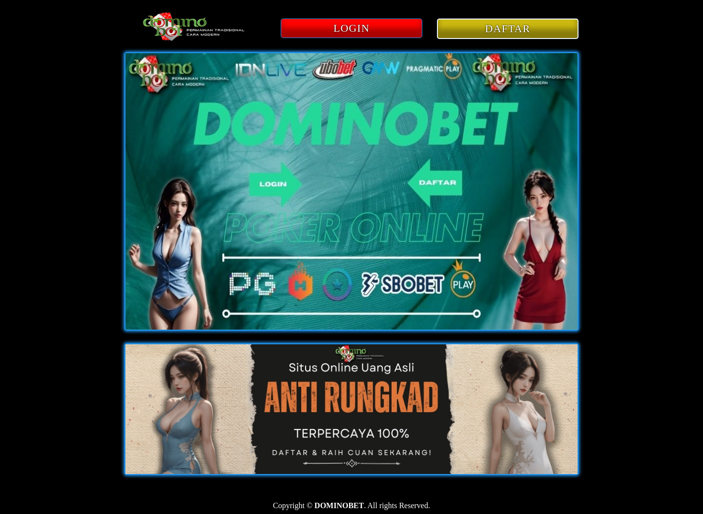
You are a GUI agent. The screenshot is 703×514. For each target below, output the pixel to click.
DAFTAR (508, 28)
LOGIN (351, 28)
